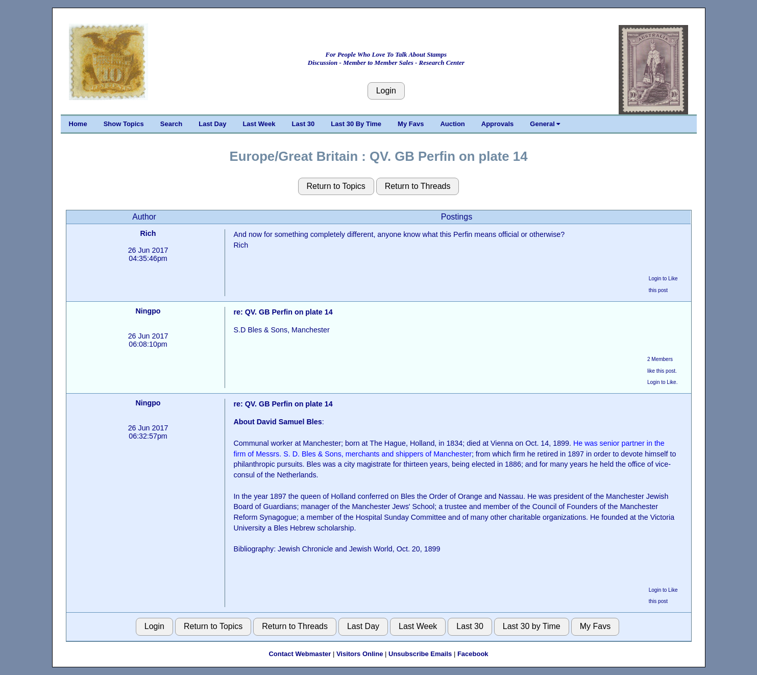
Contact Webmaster (299, 654)
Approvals (497, 124)
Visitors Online (359, 654)
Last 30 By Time (356, 124)
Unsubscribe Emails (420, 654)
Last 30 (303, 124)
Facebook (473, 654)
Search (171, 124)
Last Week (258, 124)
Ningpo (147, 311)
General (545, 124)
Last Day (212, 124)
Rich (148, 233)
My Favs (411, 124)
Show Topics (124, 124)
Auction (452, 124)
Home (78, 124)
